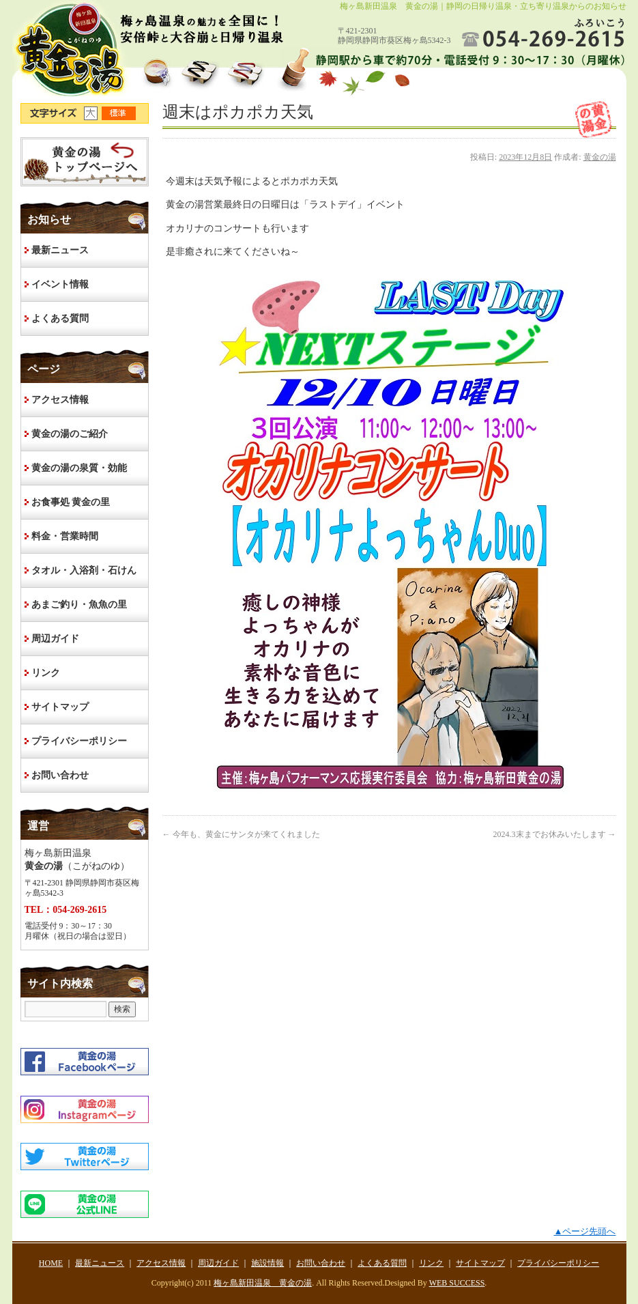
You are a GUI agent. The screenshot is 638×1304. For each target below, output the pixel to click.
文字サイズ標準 (119, 113)
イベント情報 (60, 284)
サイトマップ (60, 707)
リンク (45, 673)
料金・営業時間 (64, 536)
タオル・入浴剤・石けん (83, 570)
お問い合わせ (60, 775)
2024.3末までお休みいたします (554, 834)
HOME (84, 161)
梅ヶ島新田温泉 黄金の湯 (263, 1283)
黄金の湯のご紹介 (69, 434)
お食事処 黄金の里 (71, 502)
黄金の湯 (599, 157)
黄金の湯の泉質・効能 (79, 468)
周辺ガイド (55, 639)
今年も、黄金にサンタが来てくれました (241, 834)
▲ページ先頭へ (584, 1231)
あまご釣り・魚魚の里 (79, 604)
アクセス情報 (60, 400)
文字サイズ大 (93, 113)
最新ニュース (60, 250)
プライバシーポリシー (79, 741)
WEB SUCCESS (457, 1283)
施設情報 (267, 1263)
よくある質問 (60, 318)
